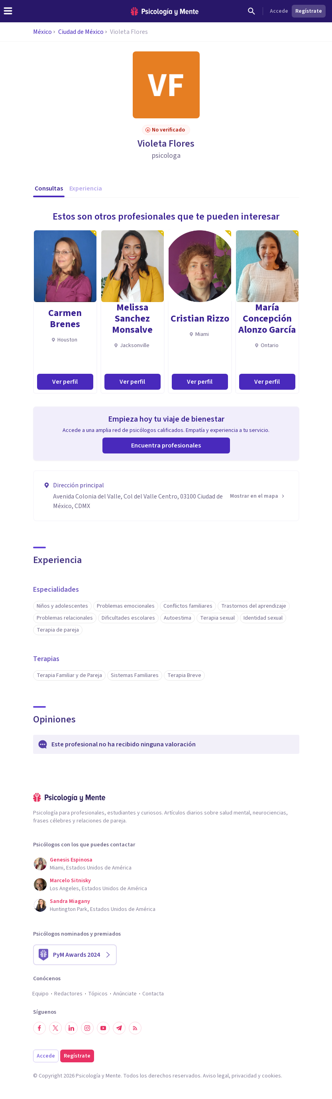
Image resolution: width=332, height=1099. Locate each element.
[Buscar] (251, 11)
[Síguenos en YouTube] (103, 1028)
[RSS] (135, 1028)
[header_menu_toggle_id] (8, 11)
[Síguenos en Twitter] (55, 1028)
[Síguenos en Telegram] (119, 1028)
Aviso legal (216, 1076)
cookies (271, 1076)
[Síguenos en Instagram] (87, 1028)
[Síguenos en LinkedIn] (71, 1028)
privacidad (244, 1076)
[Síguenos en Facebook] (39, 1028)
